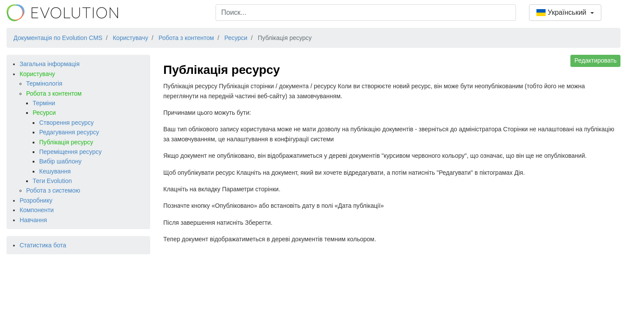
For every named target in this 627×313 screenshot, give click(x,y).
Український (562, 12)
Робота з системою (53, 190)
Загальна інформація (50, 63)
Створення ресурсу (66, 122)
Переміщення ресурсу (70, 151)
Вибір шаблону (60, 161)
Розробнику (36, 200)
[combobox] (366, 12)
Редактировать (595, 60)
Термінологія (44, 83)
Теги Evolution (52, 180)
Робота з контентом (53, 93)
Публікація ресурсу (66, 142)
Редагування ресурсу (69, 132)
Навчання (33, 219)
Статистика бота (43, 245)
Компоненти (37, 209)
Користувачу (37, 73)
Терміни (44, 103)
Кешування (55, 171)
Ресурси (44, 112)
